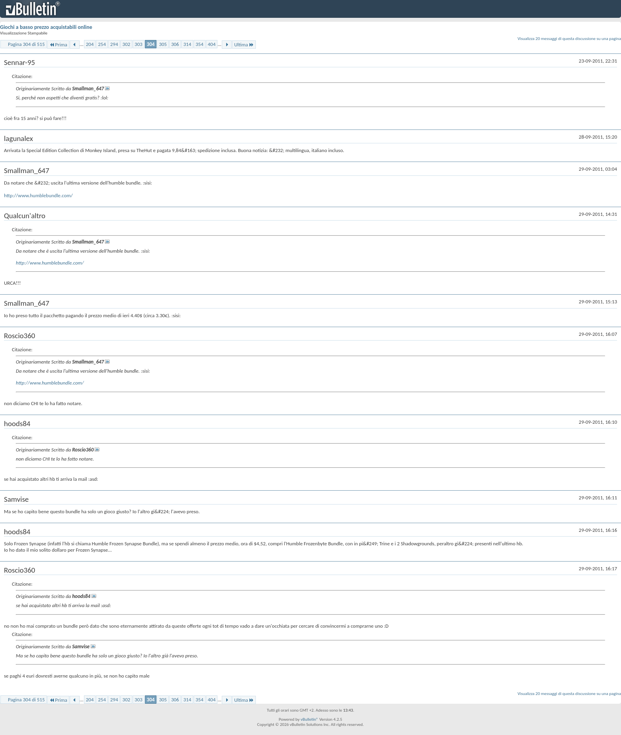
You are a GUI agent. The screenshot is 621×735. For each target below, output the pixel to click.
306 (175, 44)
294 (114, 44)
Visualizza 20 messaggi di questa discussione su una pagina (569, 38)
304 (151, 44)
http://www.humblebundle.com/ (38, 195)
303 (139, 44)
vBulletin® (309, 719)
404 (212, 44)
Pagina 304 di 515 (26, 44)
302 (126, 44)
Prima (58, 45)
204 (90, 44)
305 (163, 44)
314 (187, 44)
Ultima (244, 45)
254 (102, 44)
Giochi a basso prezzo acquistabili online (46, 27)
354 (200, 44)
